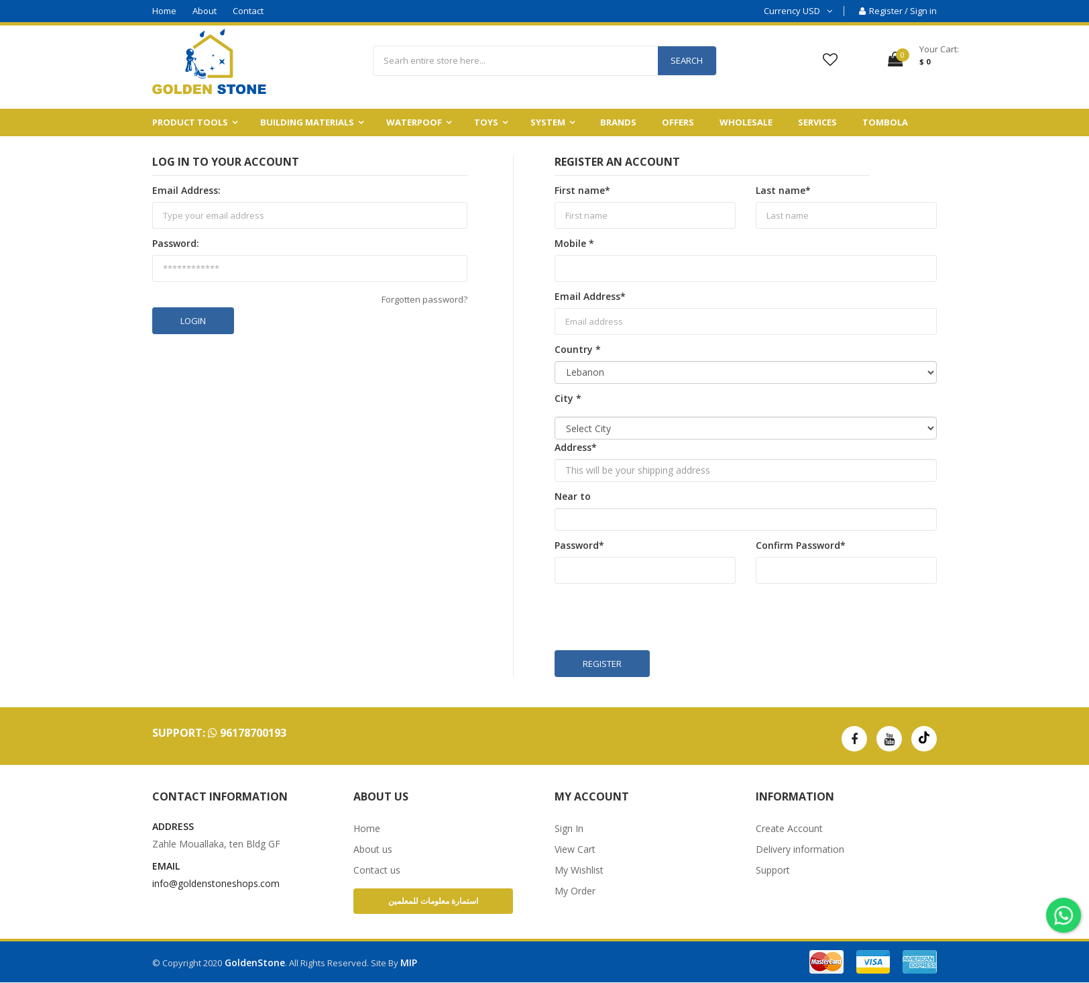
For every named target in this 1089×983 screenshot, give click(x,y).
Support (773, 870)
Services (817, 122)
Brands (618, 122)
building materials (307, 122)
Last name (783, 190)
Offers (678, 122)
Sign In (569, 828)
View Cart (575, 849)
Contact (248, 11)
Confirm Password (801, 545)
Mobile (574, 243)
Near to (573, 496)
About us (372, 849)
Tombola (885, 122)
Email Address (590, 296)
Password (579, 545)
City (568, 398)
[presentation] (656, 617)
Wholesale (746, 122)
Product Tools (190, 122)
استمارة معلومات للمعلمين (433, 901)
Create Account (789, 828)
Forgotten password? (424, 299)
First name (582, 190)
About (204, 11)
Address (576, 447)
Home (164, 11)
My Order (575, 890)
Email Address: (186, 190)
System (547, 122)
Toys (486, 122)
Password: (175, 243)
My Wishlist (579, 870)
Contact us (376, 870)
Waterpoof (414, 122)
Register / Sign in (898, 11)
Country (578, 349)
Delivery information (800, 849)
